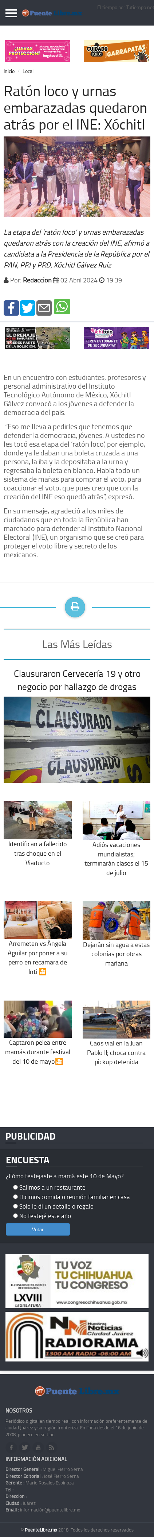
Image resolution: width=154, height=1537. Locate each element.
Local (28, 71)
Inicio (9, 71)
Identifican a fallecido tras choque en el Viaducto (38, 841)
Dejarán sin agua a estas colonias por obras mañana (117, 941)
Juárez (20, 1503)
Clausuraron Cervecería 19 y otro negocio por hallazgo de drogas (77, 680)
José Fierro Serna (42, 1476)
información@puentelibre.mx (42, 1509)
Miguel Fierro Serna (44, 1469)
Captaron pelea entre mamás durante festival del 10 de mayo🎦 (38, 1039)
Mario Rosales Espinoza (39, 1482)
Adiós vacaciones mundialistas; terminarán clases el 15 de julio (117, 846)
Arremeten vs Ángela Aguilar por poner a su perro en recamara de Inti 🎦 (38, 945)
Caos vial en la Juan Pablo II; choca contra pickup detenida (117, 1040)
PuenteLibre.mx (41, 1529)
